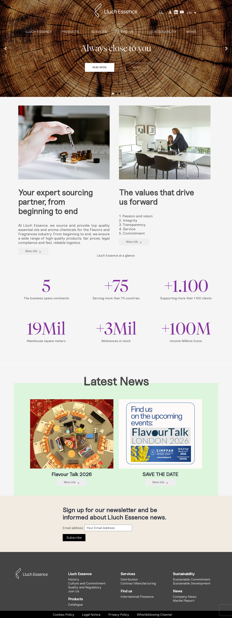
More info (33, 251)
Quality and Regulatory (84, 587)
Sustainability (163, 31)
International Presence (137, 597)
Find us (127, 31)
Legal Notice (91, 615)
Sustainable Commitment (191, 579)
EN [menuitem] (189, 12)
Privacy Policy (118, 615)
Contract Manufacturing (138, 583)
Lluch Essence (39, 31)
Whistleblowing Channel (154, 615)
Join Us (73, 591)
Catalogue (75, 605)
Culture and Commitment (87, 583)
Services (99, 31)
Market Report (183, 601)
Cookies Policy (63, 615)
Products (70, 31)
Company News (184, 597)
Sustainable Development (192, 583)
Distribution (129, 579)
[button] (136, 67)
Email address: (97, 528)
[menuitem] (191, 12)
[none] (191, 12)
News (191, 31)
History (73, 579)
